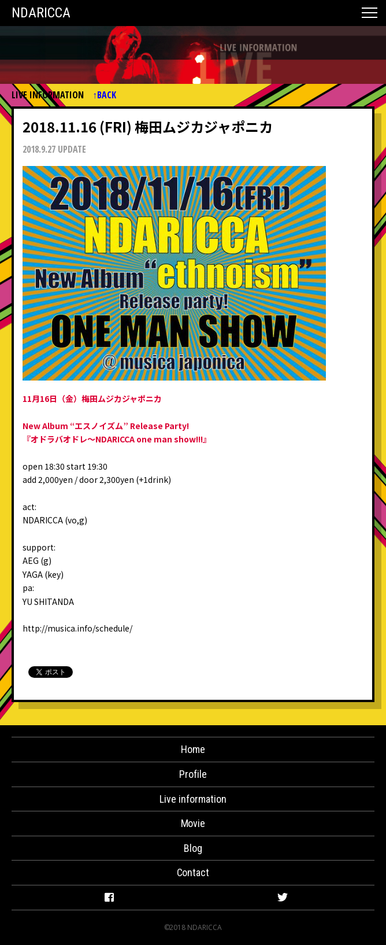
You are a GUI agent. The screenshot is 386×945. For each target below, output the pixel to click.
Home (193, 749)
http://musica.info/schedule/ (77, 628)
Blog (193, 848)
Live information (193, 799)
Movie (193, 823)
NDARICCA (41, 13)
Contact (193, 872)
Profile (193, 774)
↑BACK (104, 95)
